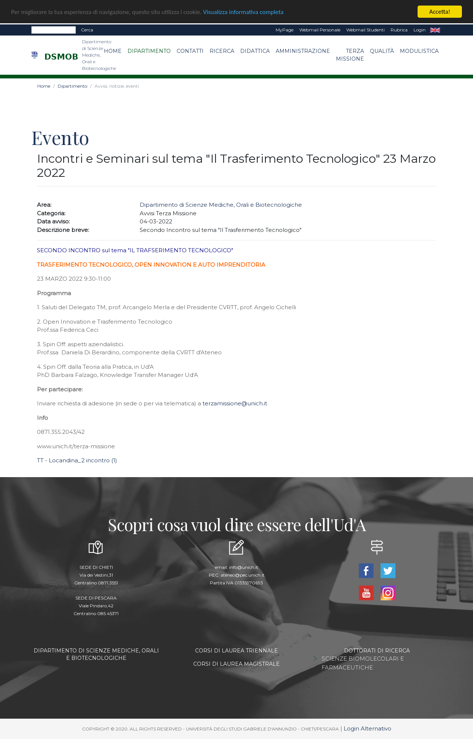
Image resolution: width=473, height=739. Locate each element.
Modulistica (419, 51)
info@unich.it (243, 567)
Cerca (87, 30)
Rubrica (399, 30)
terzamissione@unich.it (235, 403)
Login (420, 30)
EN (435, 30)
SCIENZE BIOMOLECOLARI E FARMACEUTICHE (362, 663)
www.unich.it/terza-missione (76, 446)
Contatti (190, 51)
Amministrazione (303, 51)
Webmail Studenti (365, 30)
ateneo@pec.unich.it (243, 575)
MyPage (284, 30)
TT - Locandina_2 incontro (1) (77, 460)
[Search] (53, 30)
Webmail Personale (319, 30)
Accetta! (439, 12)
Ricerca (222, 51)
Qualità (382, 51)
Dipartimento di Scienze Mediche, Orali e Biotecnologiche (221, 204)
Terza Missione (350, 55)
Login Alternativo (367, 728)
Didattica (255, 51)
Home (113, 51)
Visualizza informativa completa (243, 12)
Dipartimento (149, 51)
